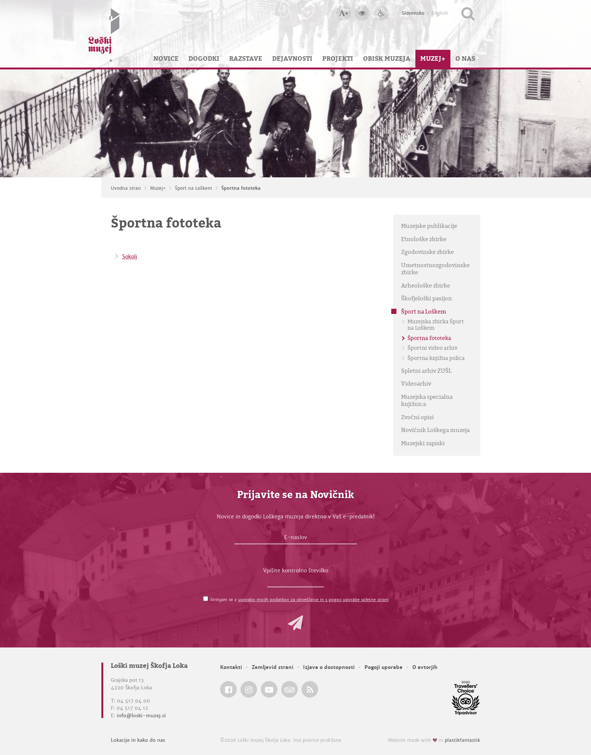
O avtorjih (425, 667)
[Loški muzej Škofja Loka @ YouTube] (269, 689)
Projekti (337, 58)
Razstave (245, 58)
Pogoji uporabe (383, 667)
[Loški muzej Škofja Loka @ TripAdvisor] (289, 689)
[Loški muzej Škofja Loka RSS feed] (310, 689)
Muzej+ (433, 58)
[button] (295, 623)
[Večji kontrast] (362, 13)
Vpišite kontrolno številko (295, 570)
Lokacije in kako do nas (138, 740)
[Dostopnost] (381, 13)
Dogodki (203, 58)
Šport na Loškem (193, 188)
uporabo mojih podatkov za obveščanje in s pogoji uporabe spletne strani (313, 599)
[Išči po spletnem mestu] (468, 13)
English (440, 13)
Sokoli (129, 256)
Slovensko (413, 13)
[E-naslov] (295, 539)
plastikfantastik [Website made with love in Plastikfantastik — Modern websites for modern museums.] (462, 740)
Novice (166, 58)
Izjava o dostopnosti (329, 667)
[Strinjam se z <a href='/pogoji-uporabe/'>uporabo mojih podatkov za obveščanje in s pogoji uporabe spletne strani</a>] (205, 598)
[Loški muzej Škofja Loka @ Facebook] (228, 689)
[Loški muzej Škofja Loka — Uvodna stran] (104, 34)
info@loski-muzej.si (141, 715)
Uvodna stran (126, 188)
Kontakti (231, 667)
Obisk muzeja (386, 58)
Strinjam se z (299, 599)
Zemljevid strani (272, 667)
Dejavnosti (292, 58)
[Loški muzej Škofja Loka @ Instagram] (248, 689)
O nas (465, 58)
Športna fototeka (240, 188)
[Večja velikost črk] (343, 13)
